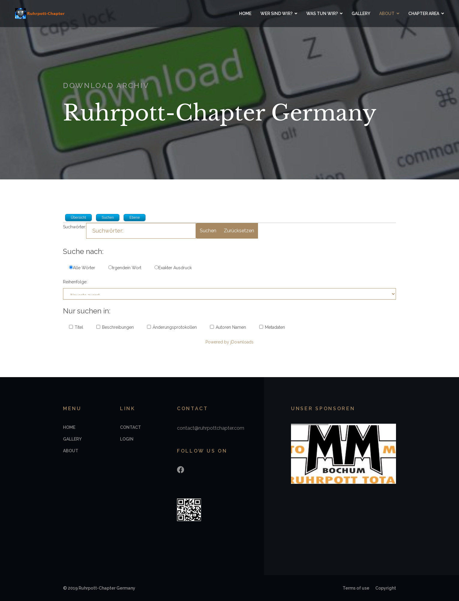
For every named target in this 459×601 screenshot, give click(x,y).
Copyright (385, 588)
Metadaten (272, 327)
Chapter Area (423, 13)
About (386, 13)
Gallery (361, 13)
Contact (130, 427)
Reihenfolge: (75, 281)
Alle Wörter (82, 267)
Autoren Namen (228, 327)
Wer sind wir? (276, 13)
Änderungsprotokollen (172, 327)
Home (245, 13)
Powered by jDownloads (230, 342)
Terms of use (356, 588)
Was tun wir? (322, 13)
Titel (76, 327)
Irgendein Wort (124, 267)
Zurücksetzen (239, 230)
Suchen (208, 230)
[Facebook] (180, 470)
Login (127, 439)
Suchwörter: (74, 226)
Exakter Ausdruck (173, 267)
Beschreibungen (115, 327)
